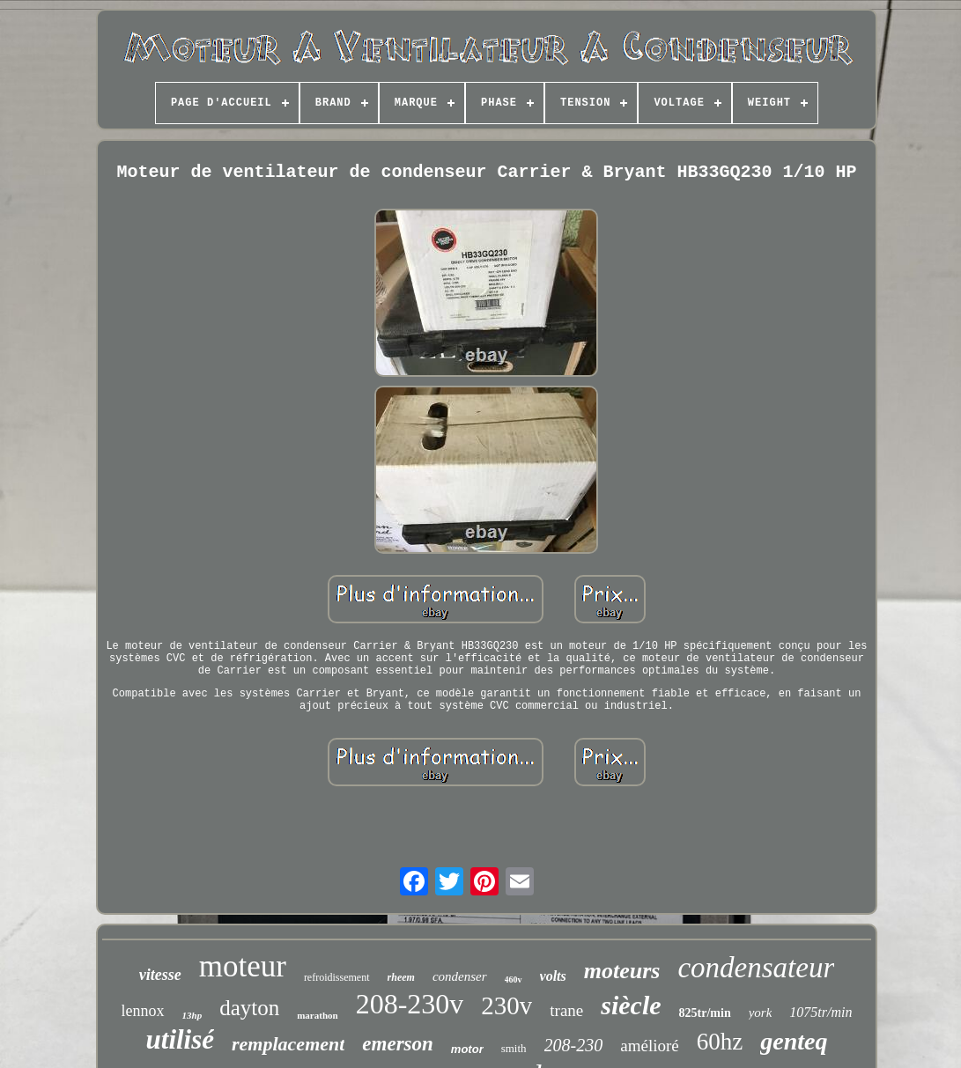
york (760, 1012)
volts (553, 976)
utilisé (180, 1039)
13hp (192, 1015)
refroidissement (337, 977)
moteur (242, 966)
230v (506, 1005)
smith (514, 1048)
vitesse (160, 974)
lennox (143, 1011)
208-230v (410, 1004)
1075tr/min (820, 1012)
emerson (397, 1044)
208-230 (573, 1045)
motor (467, 1049)
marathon (317, 1015)
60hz (720, 1041)
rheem (401, 977)
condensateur (755, 967)
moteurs (622, 970)
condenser (459, 976)
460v (513, 979)
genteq (793, 1041)
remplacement (288, 1044)
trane (566, 1010)
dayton (249, 1008)
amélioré (649, 1045)
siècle (631, 1005)
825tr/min (705, 1013)
